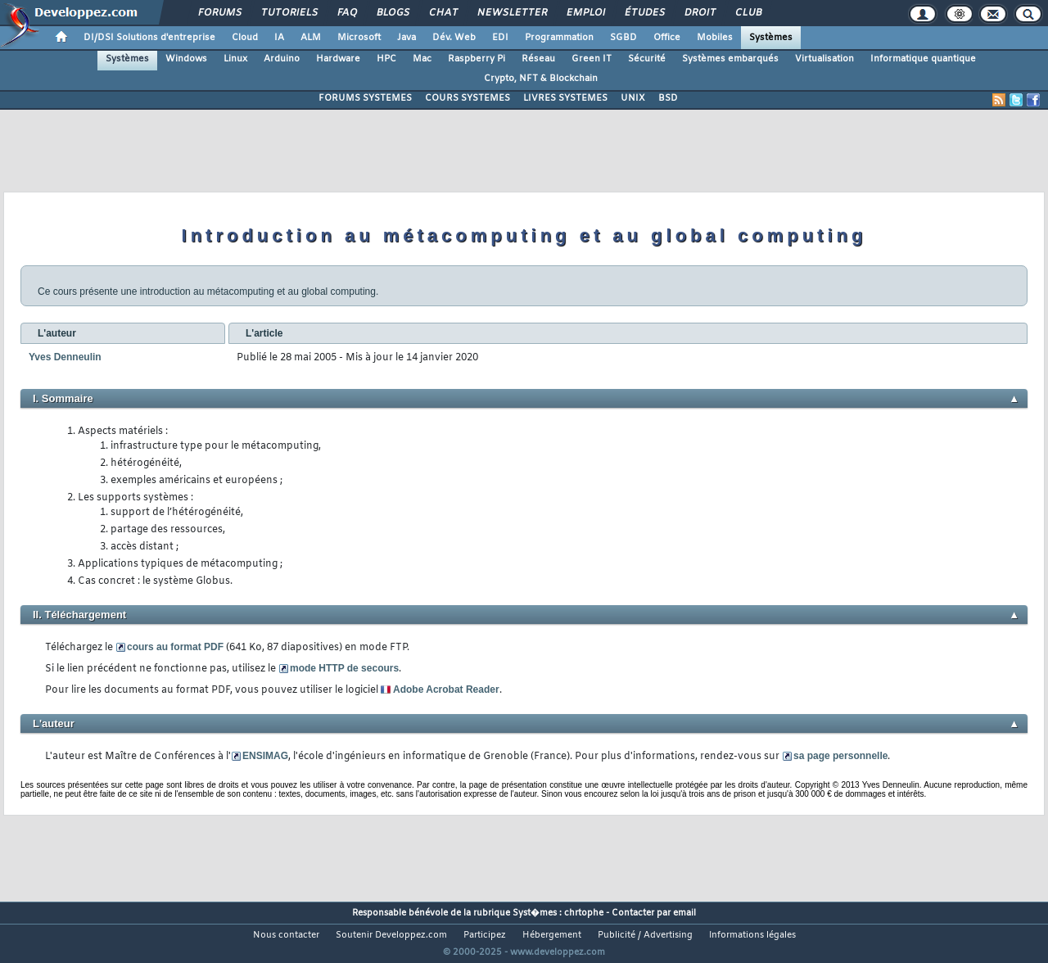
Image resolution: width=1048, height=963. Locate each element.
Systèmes (771, 37)
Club (747, 13)
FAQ (346, 13)
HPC (386, 59)
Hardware (338, 59)
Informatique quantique (923, 59)
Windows (186, 59)
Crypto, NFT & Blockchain (541, 78)
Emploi (585, 13)
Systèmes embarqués (730, 59)
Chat (442, 13)
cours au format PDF (175, 647)
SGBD (623, 37)
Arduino (282, 59)
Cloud (245, 37)
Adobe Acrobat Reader (446, 689)
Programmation (559, 37)
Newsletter (511, 13)
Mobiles (715, 37)
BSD (668, 98)
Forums (219, 13)
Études (644, 13)
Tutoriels (288, 13)
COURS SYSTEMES (467, 98)
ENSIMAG (265, 756)
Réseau (538, 59)
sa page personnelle (840, 756)
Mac (422, 59)
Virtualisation (824, 59)
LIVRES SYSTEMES (565, 98)
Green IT (591, 59)
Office (666, 37)
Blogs (392, 13)
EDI (500, 37)
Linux (235, 59)
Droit (699, 13)
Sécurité (647, 59)
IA (279, 37)
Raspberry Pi (476, 59)
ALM (310, 37)
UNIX (633, 98)
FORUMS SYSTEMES (365, 98)
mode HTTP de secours (344, 668)
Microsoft (359, 37)
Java (406, 37)
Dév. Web (454, 37)
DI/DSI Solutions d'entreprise (149, 37)
